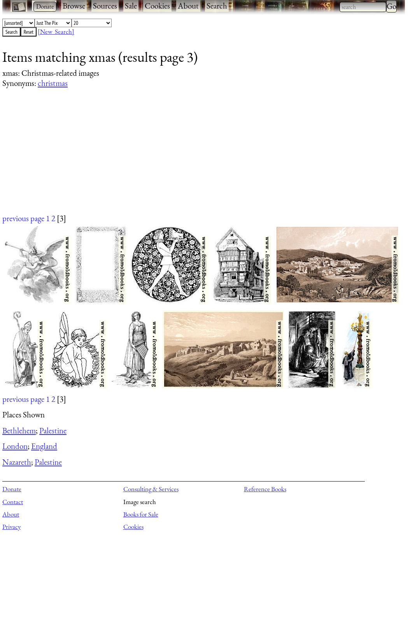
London (15, 446)
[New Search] (56, 31)
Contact (12, 501)
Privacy (11, 526)
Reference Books (265, 489)
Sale (131, 5)
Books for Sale (140, 514)
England (44, 446)
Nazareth (16, 462)
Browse (74, 5)
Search (217, 5)
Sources (105, 5)
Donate (11, 489)
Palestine (53, 430)
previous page (23, 218)
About (188, 5)
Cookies (157, 5)
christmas (53, 83)
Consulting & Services (151, 489)
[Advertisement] (198, 158)
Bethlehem (19, 430)
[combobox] (363, 7)
